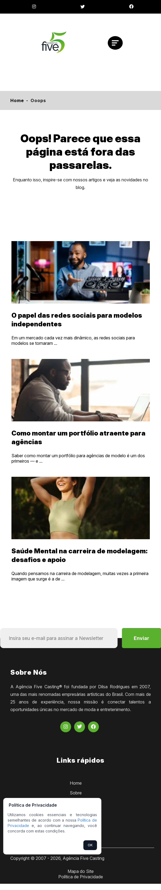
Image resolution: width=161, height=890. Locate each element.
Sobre (76, 793)
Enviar (141, 638)
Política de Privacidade (80, 876)
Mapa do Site (81, 871)
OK (90, 845)
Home (17, 100)
